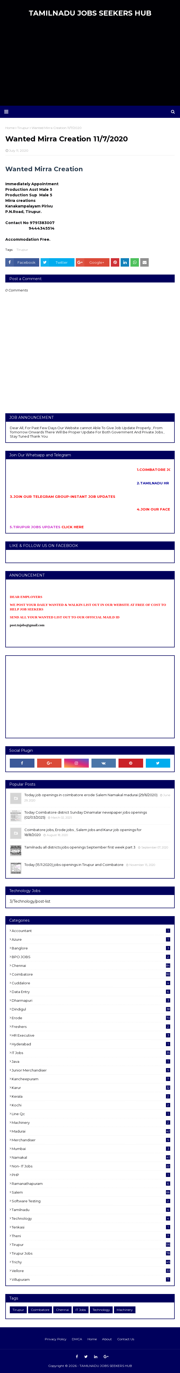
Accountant (91, 931)
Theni (91, 1236)
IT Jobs (91, 1053)
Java (91, 1061)
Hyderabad (91, 1044)
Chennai (91, 965)
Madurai (91, 1131)
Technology (91, 1218)
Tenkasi (91, 1227)
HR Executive (91, 1035)
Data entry (91, 992)
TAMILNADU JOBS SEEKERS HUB (90, 13)
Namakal (91, 1157)
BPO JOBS (91, 957)
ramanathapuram (91, 1183)
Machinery (91, 1122)
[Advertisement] (90, 63)
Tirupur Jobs (91, 1253)
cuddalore (91, 983)
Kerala (91, 1096)
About (107, 1339)
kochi (91, 1105)
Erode (91, 1018)
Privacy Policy (56, 1339)
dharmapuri (91, 1000)
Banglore (91, 948)
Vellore (91, 1271)
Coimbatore (91, 974)
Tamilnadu (91, 1210)
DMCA (77, 1339)
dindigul (91, 1009)
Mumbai (91, 1149)
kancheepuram (91, 1079)
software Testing (91, 1201)
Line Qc (91, 1114)
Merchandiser (91, 1140)
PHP (91, 1175)
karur (91, 1088)
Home (92, 1339)
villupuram (91, 1279)
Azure (91, 939)
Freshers (91, 1026)
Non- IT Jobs (91, 1166)
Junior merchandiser (91, 1070)
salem (91, 1192)
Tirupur (22, 250)
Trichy (91, 1262)
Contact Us (125, 1339)
